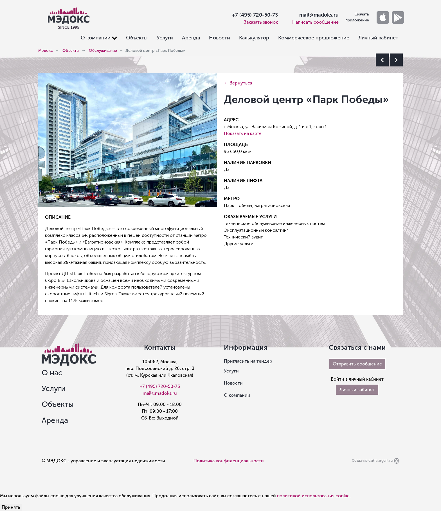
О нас (52, 372)
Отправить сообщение (357, 364)
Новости (219, 38)
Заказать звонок (261, 22)
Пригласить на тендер (248, 361)
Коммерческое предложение (313, 38)
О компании (237, 395)
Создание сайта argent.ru (372, 460)
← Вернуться (238, 83)
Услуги (165, 38)
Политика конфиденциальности (229, 460)
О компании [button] (96, 38)
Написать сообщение (315, 22)
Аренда (191, 38)
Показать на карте (243, 133)
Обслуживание (103, 50)
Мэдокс (45, 50)
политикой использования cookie (313, 495)
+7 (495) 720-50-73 (255, 15)
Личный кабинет (378, 38)
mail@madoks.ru (319, 15)
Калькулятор (254, 38)
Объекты (137, 38)
